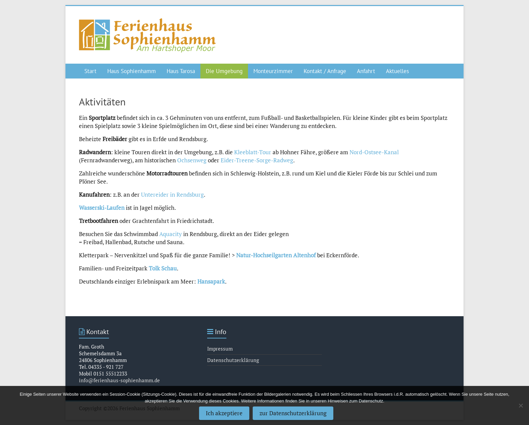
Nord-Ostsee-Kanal (374, 152)
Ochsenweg (191, 160)
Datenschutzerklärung (233, 360)
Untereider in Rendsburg (172, 194)
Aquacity (170, 234)
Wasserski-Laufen (101, 207)
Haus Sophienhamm (131, 71)
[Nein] (520, 405)
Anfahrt (366, 71)
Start (90, 71)
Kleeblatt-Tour (252, 152)
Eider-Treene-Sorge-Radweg (257, 160)
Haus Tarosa (181, 71)
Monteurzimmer (273, 71)
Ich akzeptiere (224, 413)
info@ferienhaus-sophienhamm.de (119, 380)
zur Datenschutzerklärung (293, 413)
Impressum (220, 348)
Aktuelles (397, 71)
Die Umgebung (224, 71)
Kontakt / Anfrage (325, 71)
